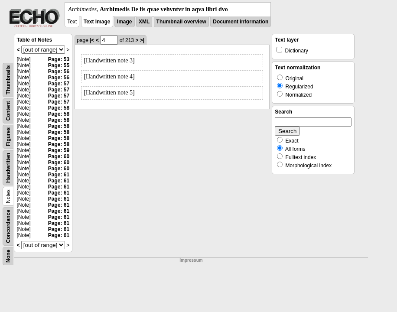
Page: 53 (58, 59)
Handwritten (8, 168)
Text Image (97, 22)
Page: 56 (58, 71)
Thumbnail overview (181, 22)
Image (124, 22)
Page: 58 (58, 108)
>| (142, 40)
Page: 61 (58, 175)
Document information (240, 22)
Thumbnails (8, 79)
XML (144, 22)
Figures (8, 136)
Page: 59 (58, 150)
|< (92, 40)
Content (8, 110)
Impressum (190, 260)
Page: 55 (58, 65)
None (8, 256)
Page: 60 (58, 156)
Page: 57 (58, 84)
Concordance (8, 226)
